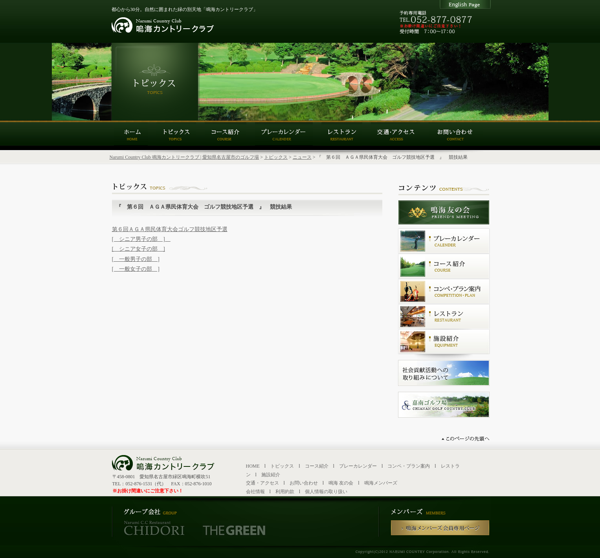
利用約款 (284, 491)
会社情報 (255, 491)
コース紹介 (316, 466)
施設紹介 (270, 474)
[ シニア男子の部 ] (141, 239)
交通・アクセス (262, 483)
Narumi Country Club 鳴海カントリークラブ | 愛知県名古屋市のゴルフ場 (184, 157)
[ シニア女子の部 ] (138, 249)
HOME (253, 466)
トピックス (276, 157)
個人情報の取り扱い (326, 491)
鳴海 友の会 (340, 483)
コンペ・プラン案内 (408, 466)
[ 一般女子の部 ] (136, 269)
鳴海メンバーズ (380, 483)
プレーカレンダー (358, 466)
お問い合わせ (304, 483)
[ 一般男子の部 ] (136, 259)
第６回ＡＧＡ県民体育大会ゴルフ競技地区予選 (170, 229)
